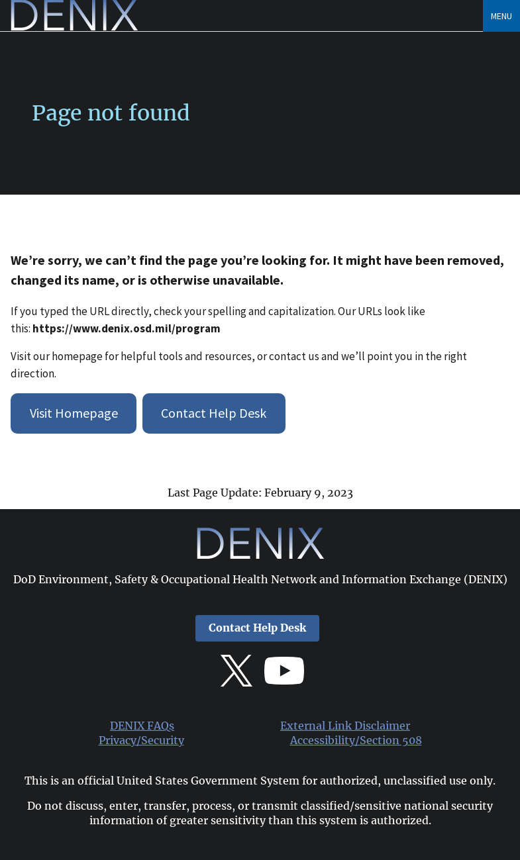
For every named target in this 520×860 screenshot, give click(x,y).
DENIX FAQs (142, 726)
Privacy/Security (141, 740)
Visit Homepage (74, 413)
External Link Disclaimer (345, 726)
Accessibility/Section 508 (356, 740)
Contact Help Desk (213, 413)
